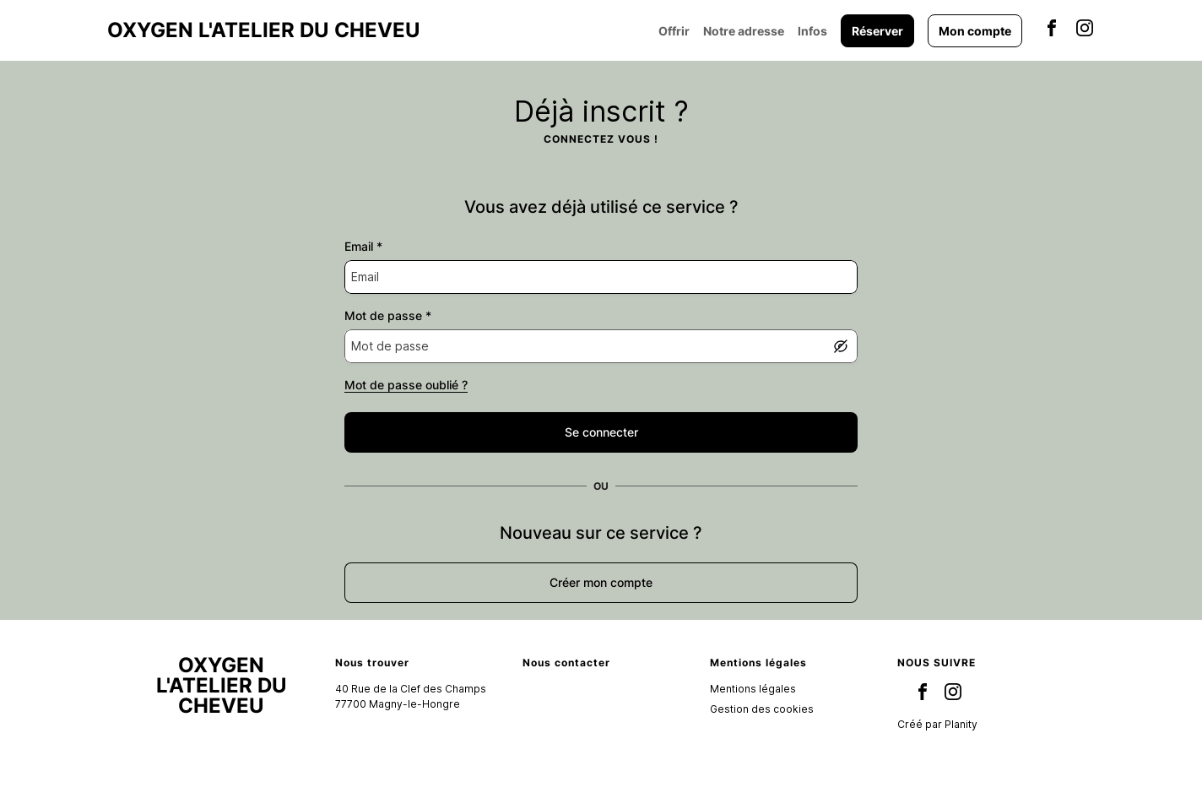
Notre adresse (743, 31)
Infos (812, 31)
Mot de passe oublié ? (406, 384)
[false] (601, 432)
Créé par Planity (937, 724)
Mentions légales (753, 688)
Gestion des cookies (762, 709)
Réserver (877, 31)
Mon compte (975, 31)
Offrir (674, 31)
